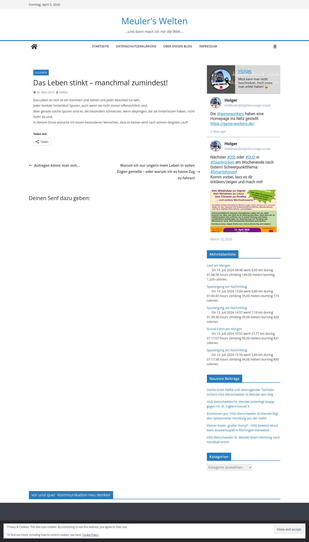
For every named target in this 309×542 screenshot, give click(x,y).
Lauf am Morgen (218, 265)
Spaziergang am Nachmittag (227, 286)
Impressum (208, 46)
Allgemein (41, 72)
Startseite (100, 46)
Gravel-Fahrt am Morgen (224, 329)
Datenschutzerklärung (136, 46)
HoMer (63, 92)
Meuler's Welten (154, 21)
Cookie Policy (90, 535)
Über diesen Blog (177, 46)
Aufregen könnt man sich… (54, 165)
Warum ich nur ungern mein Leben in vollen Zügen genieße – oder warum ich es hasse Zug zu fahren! (158, 172)
